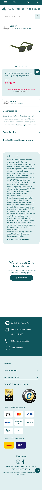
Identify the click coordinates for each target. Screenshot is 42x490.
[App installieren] (14, 347)
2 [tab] (19, 66)
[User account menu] (37, 2)
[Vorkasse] (18, 431)
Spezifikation (9, 132)
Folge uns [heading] (21, 456)
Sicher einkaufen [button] (21, 377)
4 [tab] (26, 66)
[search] (18, 16)
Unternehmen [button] (21, 370)
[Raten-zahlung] (8, 431)
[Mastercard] (18, 414)
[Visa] (29, 414)
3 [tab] (23, 66)
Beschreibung (10, 110)
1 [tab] (16, 66)
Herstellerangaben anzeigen (18, 240)
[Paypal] (8, 422)
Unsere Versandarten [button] (14, 438)
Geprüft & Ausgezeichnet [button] (16, 384)
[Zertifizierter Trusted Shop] (12, 396)
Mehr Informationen (23, 91)
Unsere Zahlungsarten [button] (14, 407)
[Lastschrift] (29, 422)
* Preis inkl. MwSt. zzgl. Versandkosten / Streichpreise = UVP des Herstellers (20, 473)
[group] (20, 323)
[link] (18, 463)
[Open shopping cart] (28, 2)
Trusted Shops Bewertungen (18, 139)
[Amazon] (8, 414)
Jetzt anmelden (21, 278)
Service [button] (21, 364)
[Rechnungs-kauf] (18, 422)
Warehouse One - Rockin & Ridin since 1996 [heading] (21, 468)
